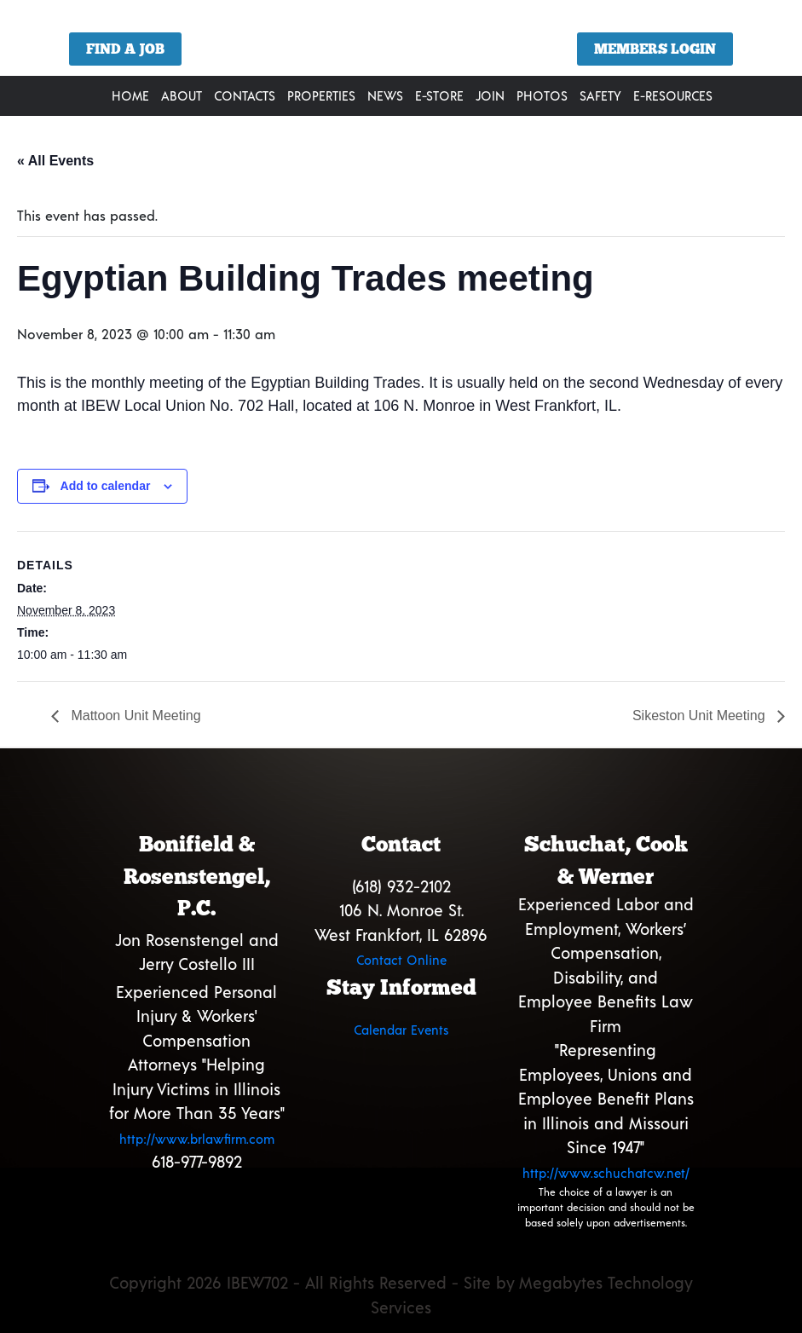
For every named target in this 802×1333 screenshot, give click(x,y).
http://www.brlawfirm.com (196, 1138)
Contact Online (401, 959)
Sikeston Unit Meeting (700, 715)
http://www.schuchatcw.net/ (605, 1172)
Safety (600, 95)
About (181, 95)
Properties (321, 95)
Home (130, 95)
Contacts (244, 95)
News (385, 95)
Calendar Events (401, 1029)
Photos (542, 95)
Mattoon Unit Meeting (134, 715)
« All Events (55, 160)
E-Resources (673, 95)
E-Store (439, 95)
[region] (401, 44)
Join (490, 95)
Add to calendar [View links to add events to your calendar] (106, 486)
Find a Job (125, 49)
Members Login (655, 49)
